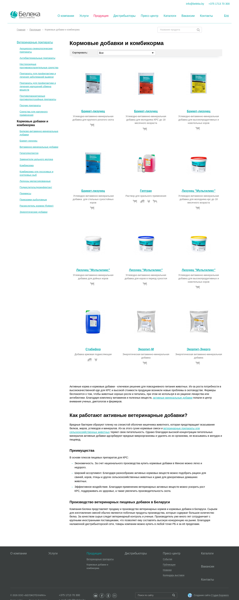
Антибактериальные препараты (37, 58)
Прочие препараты (30, 105)
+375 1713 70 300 (219, 3)
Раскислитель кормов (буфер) (36, 205)
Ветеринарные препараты (35, 42)
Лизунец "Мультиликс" (198, 190)
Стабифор (93, 349)
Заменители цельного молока (36, 159)
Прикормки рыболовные (33, 199)
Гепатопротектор (29, 153)
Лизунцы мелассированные (35, 181)
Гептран (146, 190)
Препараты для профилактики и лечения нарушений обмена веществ (38, 86)
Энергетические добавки (33, 212)
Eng (226, 15)
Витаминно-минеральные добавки (39, 147)
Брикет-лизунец (93, 111)
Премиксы (25, 193)
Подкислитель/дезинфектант (36, 187)
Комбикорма (27, 165)
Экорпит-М (146, 349)
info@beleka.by (195, 3)
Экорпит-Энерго (198, 349)
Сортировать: (80, 52)
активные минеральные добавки (173, 397)
